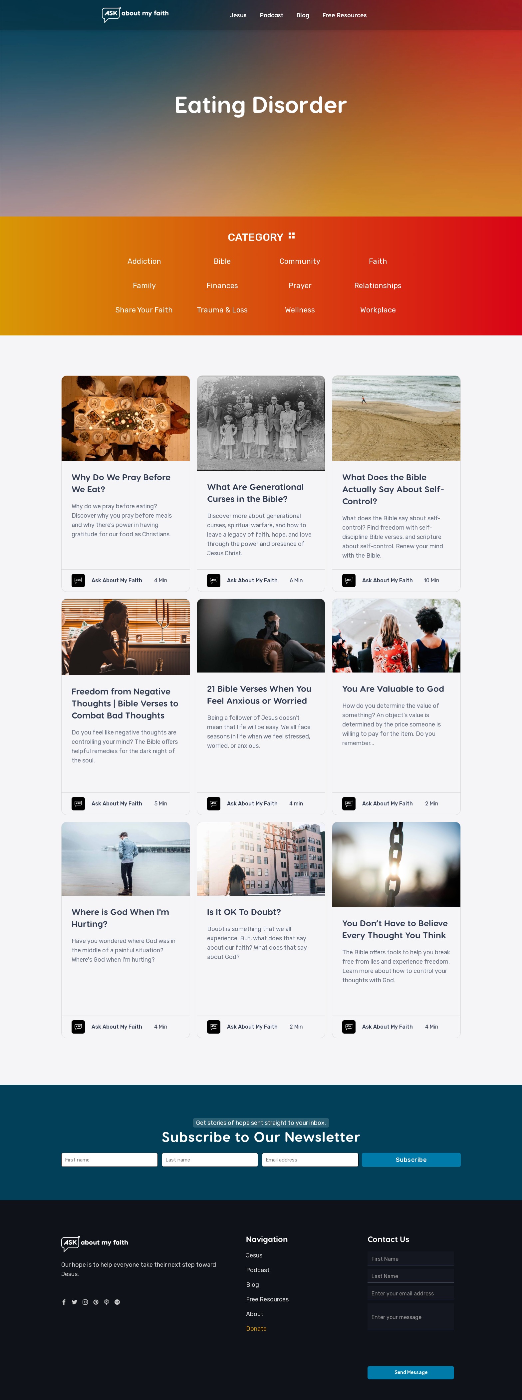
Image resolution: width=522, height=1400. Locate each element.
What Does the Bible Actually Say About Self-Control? (393, 489)
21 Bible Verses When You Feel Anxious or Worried (259, 694)
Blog (303, 14)
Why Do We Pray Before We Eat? (121, 483)
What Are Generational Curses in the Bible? (255, 492)
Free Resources (345, 14)
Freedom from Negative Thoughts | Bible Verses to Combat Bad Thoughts (125, 703)
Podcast (271, 14)
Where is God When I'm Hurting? (120, 917)
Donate (256, 1328)
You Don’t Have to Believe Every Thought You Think (395, 929)
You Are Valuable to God (393, 688)
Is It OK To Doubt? (244, 911)
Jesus (238, 14)
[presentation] (410, 1349)
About (254, 1314)
